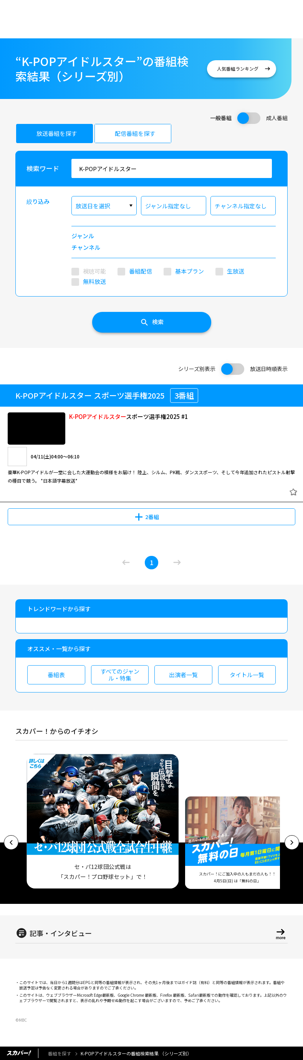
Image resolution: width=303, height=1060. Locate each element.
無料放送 (94, 281)
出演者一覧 (183, 675)
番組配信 (140, 271)
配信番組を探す (135, 133)
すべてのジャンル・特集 (119, 674)
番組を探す (59, 1053)
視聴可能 (94, 271)
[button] (11, 842)
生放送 (235, 271)
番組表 (56, 675)
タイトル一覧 (247, 675)
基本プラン (189, 271)
